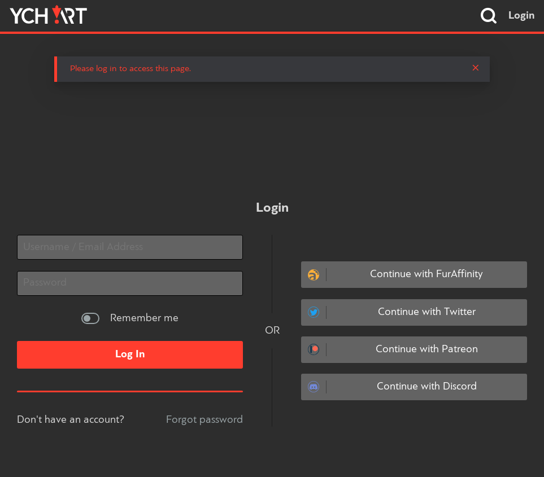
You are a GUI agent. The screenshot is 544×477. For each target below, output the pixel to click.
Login (521, 15)
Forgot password (204, 420)
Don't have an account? (70, 420)
